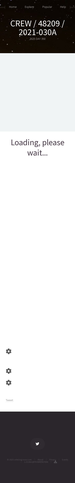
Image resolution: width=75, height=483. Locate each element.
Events (65, 459)
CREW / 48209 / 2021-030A (37, 27)
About (40, 459)
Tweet (9, 400)
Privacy (52, 459)
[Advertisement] (37, 92)
